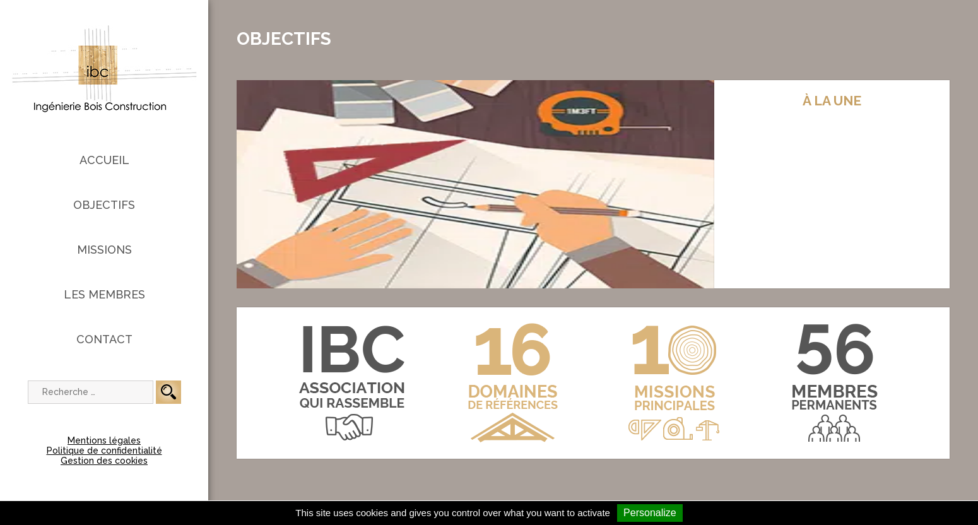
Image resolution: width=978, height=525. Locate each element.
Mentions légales (104, 440)
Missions (104, 249)
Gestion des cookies (104, 461)
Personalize (649, 512)
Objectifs (104, 204)
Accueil (104, 160)
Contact (104, 339)
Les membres (104, 294)
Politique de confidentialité (104, 450)
